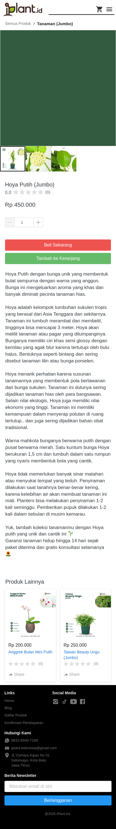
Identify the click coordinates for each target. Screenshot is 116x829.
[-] (55, 701)
